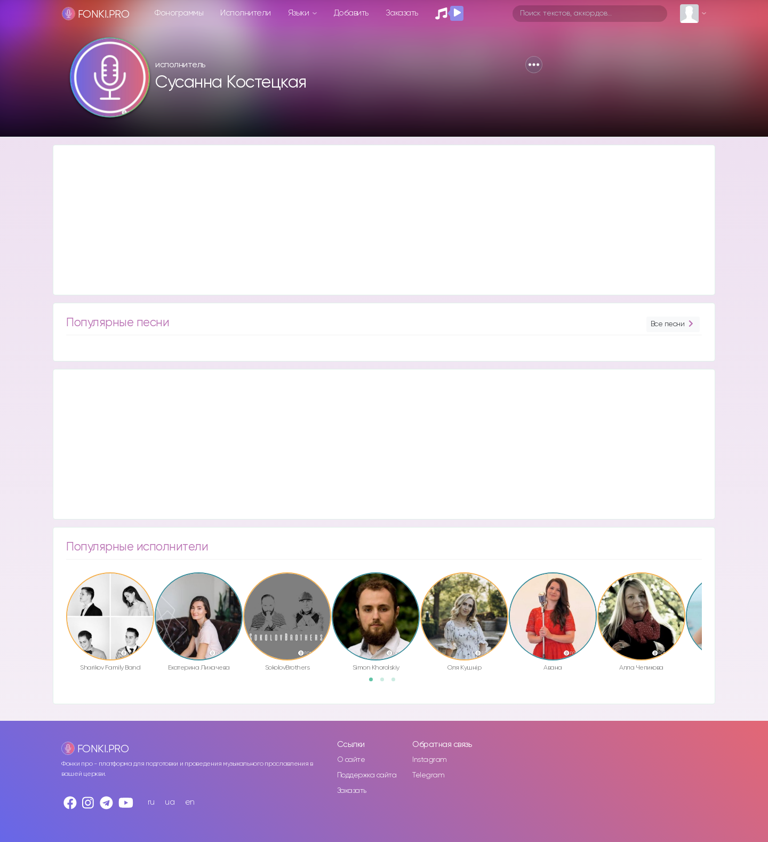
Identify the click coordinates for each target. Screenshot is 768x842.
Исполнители (245, 13)
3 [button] (396, 683)
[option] (110, 623)
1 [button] (374, 683)
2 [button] (385, 683)
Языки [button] (299, 13)
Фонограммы (179, 13)
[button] (534, 65)
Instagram (429, 760)
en (190, 802)
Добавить (351, 13)
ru (151, 802)
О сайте (351, 760)
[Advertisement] (373, 220)
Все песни (673, 324)
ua (169, 802)
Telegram (428, 775)
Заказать (402, 13)
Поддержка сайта (367, 775)
